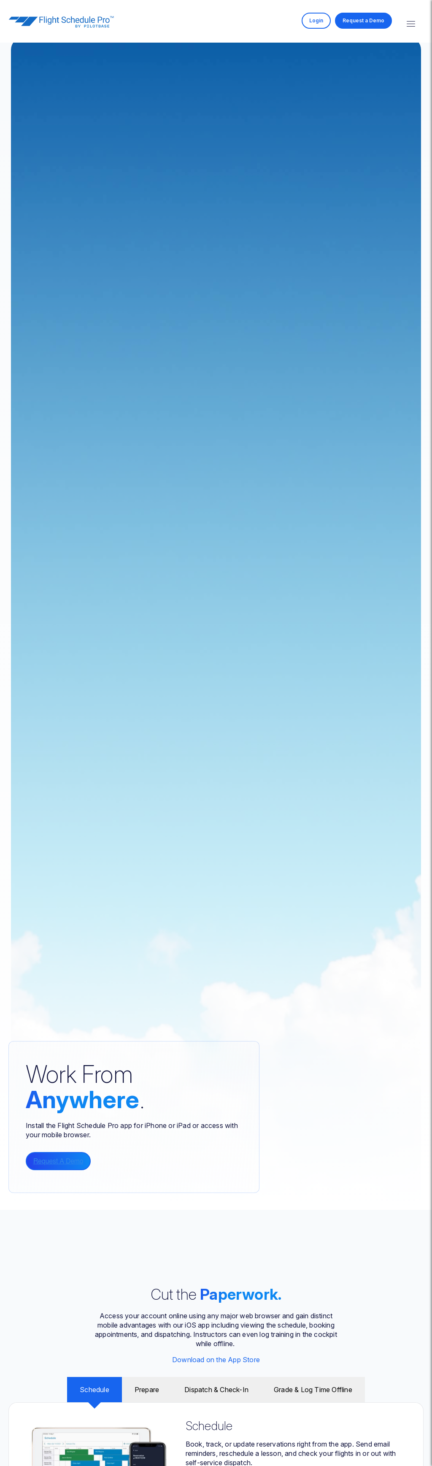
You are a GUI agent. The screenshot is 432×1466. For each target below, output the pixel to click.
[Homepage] (61, 25)
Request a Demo (363, 20)
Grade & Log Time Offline (313, 1389)
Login (316, 20)
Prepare (147, 1389)
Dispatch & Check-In (216, 1389)
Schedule (94, 1389)
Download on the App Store (216, 1359)
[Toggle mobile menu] (411, 21)
